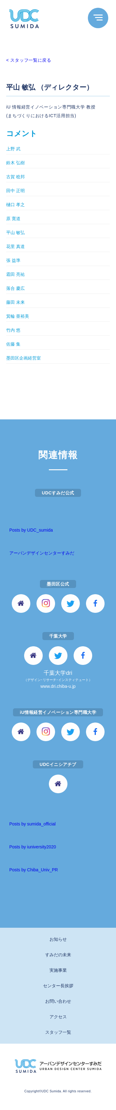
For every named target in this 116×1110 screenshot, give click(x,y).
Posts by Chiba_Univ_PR (33, 869)
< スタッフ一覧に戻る (28, 60)
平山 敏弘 (15, 232)
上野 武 (13, 148)
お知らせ (58, 939)
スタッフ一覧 (58, 1032)
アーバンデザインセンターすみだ (41, 553)
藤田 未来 (15, 302)
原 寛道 (13, 218)
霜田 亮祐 (15, 274)
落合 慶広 (15, 288)
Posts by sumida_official (32, 823)
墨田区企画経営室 (23, 358)
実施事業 (58, 970)
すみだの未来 (58, 954)
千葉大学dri (58, 680)
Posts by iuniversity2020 (32, 846)
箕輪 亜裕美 (17, 316)
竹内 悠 (13, 330)
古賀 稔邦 (15, 176)
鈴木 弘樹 (15, 162)
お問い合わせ (58, 1001)
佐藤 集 (13, 344)
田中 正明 (15, 190)
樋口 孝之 (15, 204)
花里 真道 (15, 246)
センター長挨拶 (58, 985)
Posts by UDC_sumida (31, 530)
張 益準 (13, 260)
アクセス (58, 1016)
